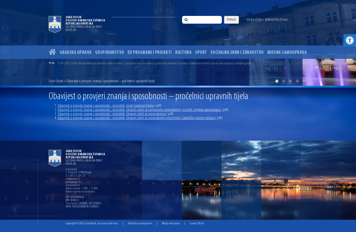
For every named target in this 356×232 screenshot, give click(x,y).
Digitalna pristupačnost (140, 223)
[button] (350, 40)
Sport (201, 52)
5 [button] (304, 81)
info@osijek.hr (73, 179)
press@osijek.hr (73, 182)
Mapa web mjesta (171, 223)
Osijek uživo (254, 20)
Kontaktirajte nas (276, 20)
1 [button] (276, 81)
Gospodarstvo (109, 52)
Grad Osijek (56, 81)
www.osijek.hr (73, 185)
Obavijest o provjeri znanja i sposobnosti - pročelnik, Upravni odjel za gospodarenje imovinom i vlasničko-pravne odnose (140, 118)
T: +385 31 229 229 (75, 175)
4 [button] (297, 81)
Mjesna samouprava (287, 52)
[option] (178, 43)
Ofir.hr (201, 223)
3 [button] (290, 81)
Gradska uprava (76, 52)
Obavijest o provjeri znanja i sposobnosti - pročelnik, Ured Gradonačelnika (110, 106)
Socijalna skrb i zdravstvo (237, 52)
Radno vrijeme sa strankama (80, 191)
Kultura (183, 52)
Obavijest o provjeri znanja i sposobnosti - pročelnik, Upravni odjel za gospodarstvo (116, 114)
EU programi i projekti (150, 52)
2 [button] (283, 81)
